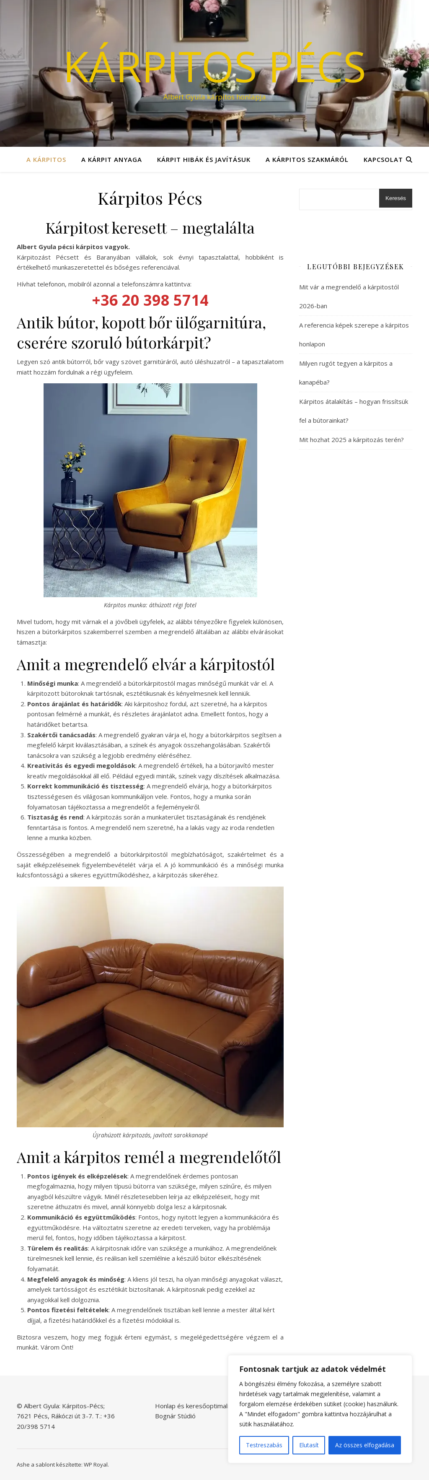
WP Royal (96, 1464)
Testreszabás (264, 1445)
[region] (320, 1409)
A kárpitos (46, 159)
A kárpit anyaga (111, 159)
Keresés (395, 198)
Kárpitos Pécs (214, 66)
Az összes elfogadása (364, 1445)
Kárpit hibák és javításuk (204, 159)
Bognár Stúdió (175, 1416)
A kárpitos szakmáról (307, 159)
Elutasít (309, 1445)
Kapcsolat (383, 159)
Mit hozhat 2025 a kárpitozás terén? (351, 439)
